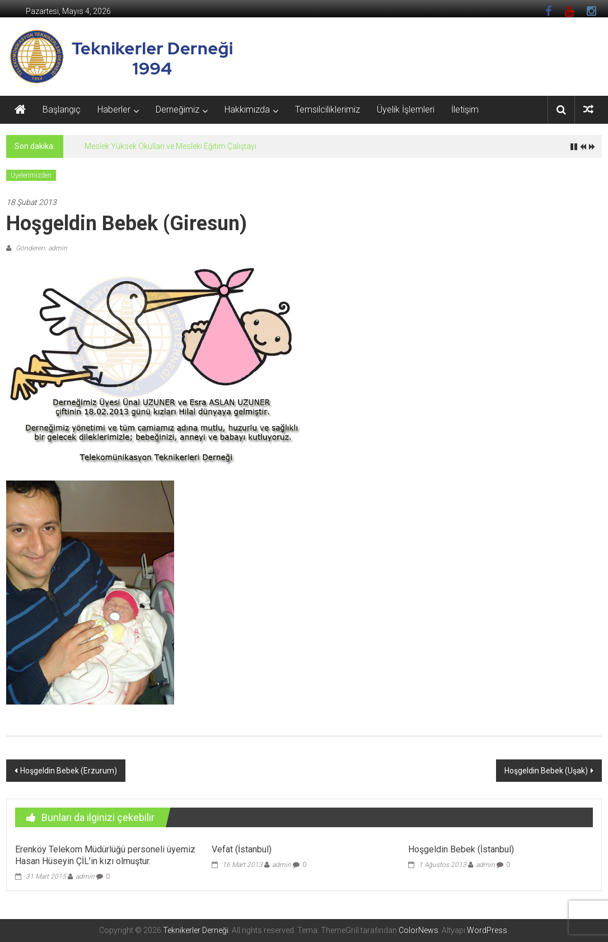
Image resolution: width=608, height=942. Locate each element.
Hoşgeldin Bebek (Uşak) (546, 770)
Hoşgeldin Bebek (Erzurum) (68, 770)
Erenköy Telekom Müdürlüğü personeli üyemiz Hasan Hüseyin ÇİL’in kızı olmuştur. (105, 855)
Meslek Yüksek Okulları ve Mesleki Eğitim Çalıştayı (170, 146)
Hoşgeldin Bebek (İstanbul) (461, 849)
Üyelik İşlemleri (405, 109)
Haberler (113, 109)
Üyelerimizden (31, 175)
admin (85, 876)
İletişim (465, 109)
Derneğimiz (177, 109)
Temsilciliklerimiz (327, 109)
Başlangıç (62, 109)
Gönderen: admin (40, 248)
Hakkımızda (247, 109)
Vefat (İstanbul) (242, 849)
